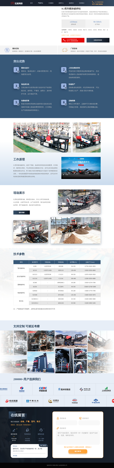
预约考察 (21, 212)
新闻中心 (61, 3)
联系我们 (81, 3)
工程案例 (50, 3)
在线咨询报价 (98, 40)
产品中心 (40, 3)
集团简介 (71, 3)
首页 (31, 3)
